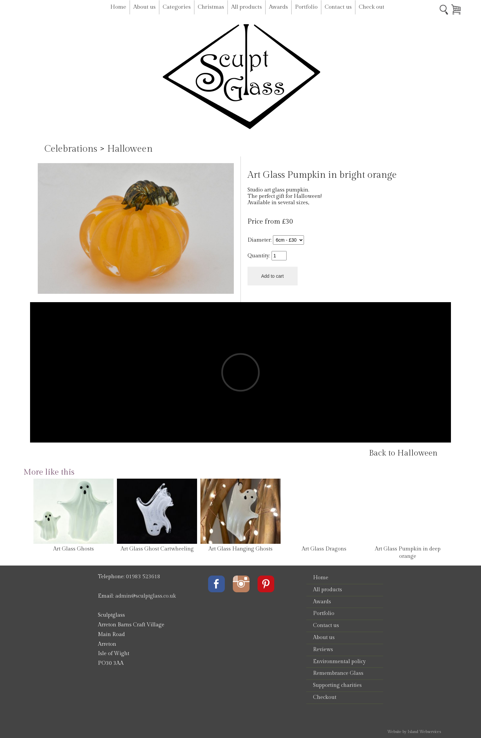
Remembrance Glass (338, 673)
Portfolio (306, 7)
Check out (371, 7)
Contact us (338, 7)
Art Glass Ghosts (73, 549)
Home (118, 7)
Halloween (130, 148)
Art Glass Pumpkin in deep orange (408, 553)
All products (246, 7)
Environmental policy (339, 661)
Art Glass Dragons (324, 549)
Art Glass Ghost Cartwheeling (157, 549)
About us (144, 7)
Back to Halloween (403, 453)
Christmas (211, 7)
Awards (278, 7)
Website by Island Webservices (414, 731)
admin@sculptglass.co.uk (145, 596)
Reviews (323, 649)
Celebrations (70, 148)
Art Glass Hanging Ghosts (240, 549)
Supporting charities (337, 685)
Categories (177, 7)
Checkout (324, 697)
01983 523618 (143, 577)
